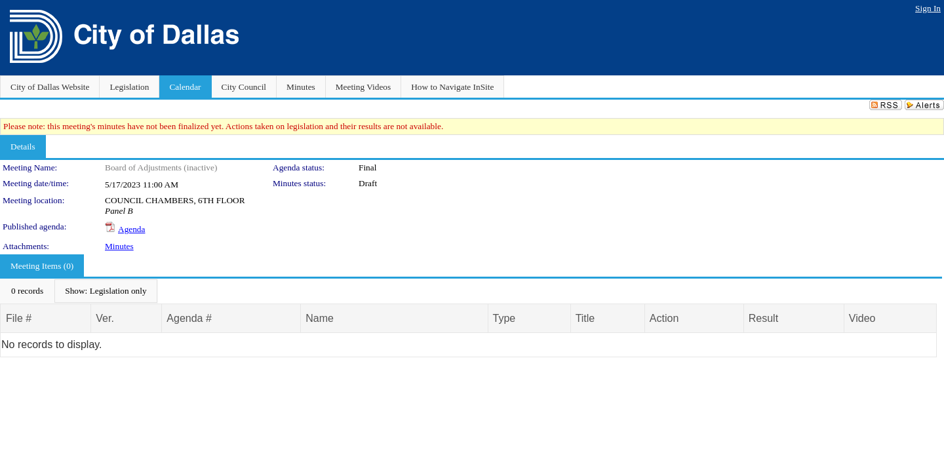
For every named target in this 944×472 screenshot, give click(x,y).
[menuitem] (27, 291)
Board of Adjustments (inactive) (161, 167)
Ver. (105, 318)
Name (319, 318)
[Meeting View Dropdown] (105, 291)
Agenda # (189, 318)
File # (18, 318)
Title (585, 318)
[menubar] (79, 291)
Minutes (119, 246)
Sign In (928, 8)
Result (763, 318)
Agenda (131, 229)
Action (664, 318)
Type (504, 318)
